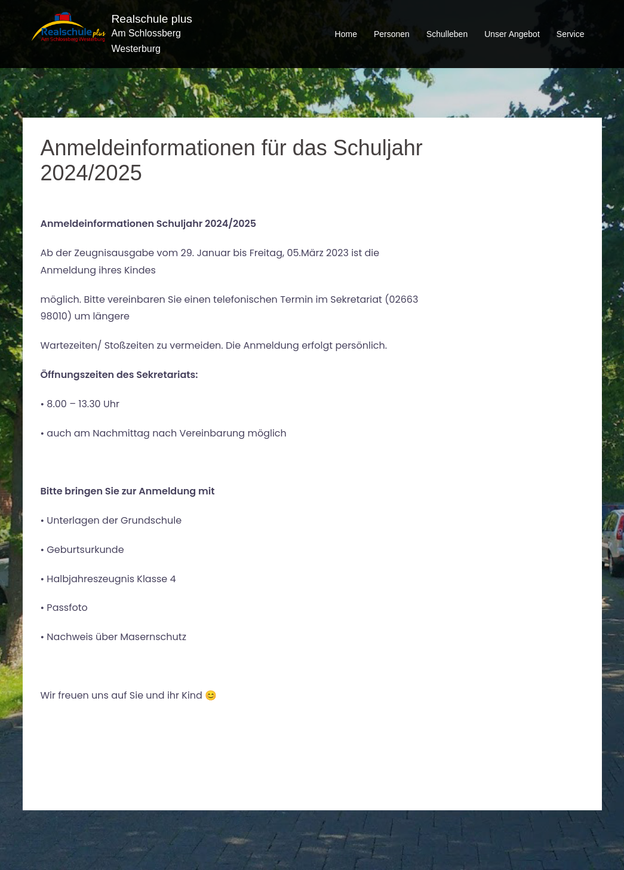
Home (346, 34)
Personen (392, 34)
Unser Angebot (512, 34)
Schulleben (447, 34)
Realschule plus (152, 19)
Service (571, 34)
